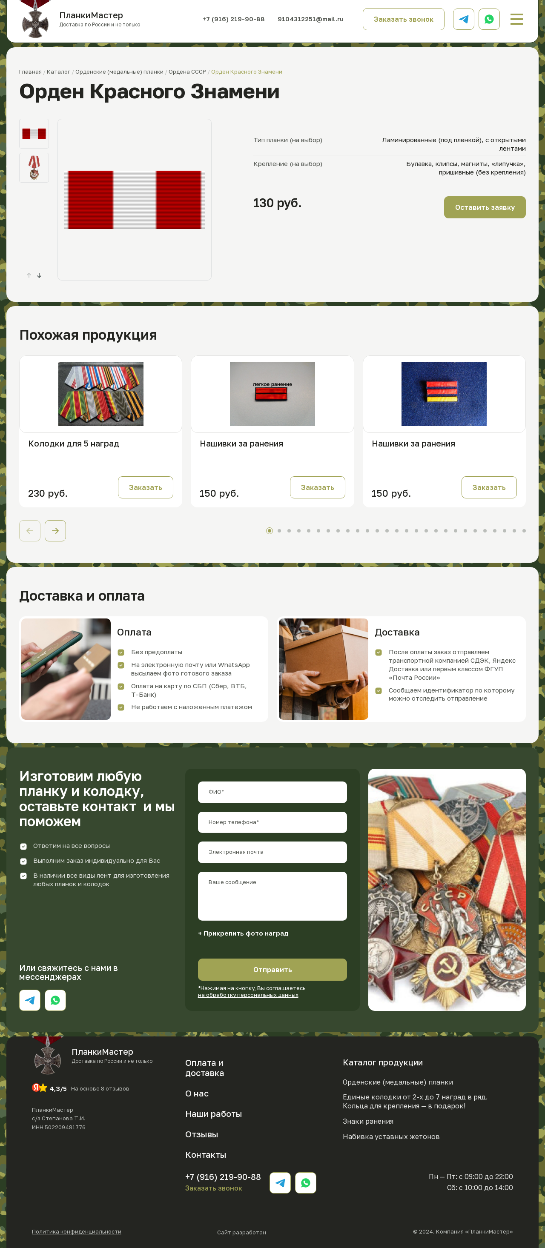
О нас (197, 1093)
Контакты (206, 1154)
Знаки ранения (368, 1121)
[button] (39, 275)
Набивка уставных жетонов (391, 1136)
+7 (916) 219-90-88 (234, 19)
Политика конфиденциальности (76, 1231)
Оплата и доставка (204, 1067)
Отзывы (201, 1134)
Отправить (272, 969)
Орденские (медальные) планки (398, 1082)
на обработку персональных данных (248, 994)
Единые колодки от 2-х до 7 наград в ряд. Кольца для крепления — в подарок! (415, 1101)
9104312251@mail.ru (311, 19)
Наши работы (213, 1113)
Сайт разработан (267, 1231)
